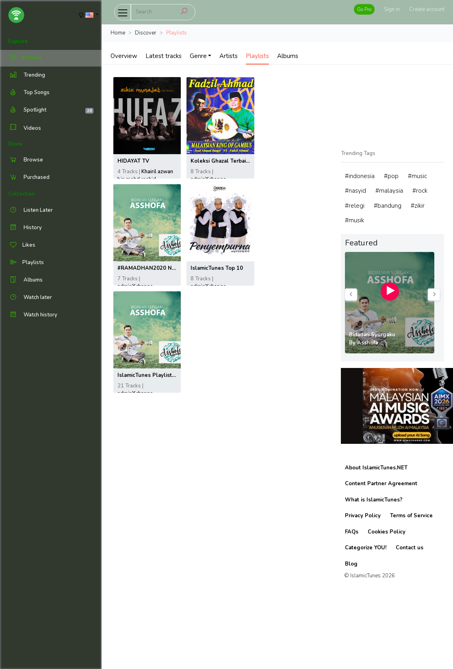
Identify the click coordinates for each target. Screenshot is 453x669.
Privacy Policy (363, 515)
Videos (24, 128)
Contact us (409, 547)
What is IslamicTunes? (374, 499)
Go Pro (364, 9)
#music (417, 176)
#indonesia (360, 176)
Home (118, 33)
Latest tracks (163, 56)
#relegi (354, 206)
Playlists (257, 56)
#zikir (418, 206)
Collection (21, 194)
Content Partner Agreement (381, 483)
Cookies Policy (386, 532)
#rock (419, 191)
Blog (351, 564)
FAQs (351, 532)
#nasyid (355, 191)
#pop (391, 176)
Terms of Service (411, 515)
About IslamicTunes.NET (376, 467)
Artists (228, 56)
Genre (198, 56)
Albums (287, 56)
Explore (18, 41)
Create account (426, 9)
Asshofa (367, 342)
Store (15, 144)
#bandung (387, 206)
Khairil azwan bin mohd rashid (145, 175)
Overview (124, 56)
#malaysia (389, 191)
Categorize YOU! (365, 547)
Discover (145, 33)
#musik (354, 220)
